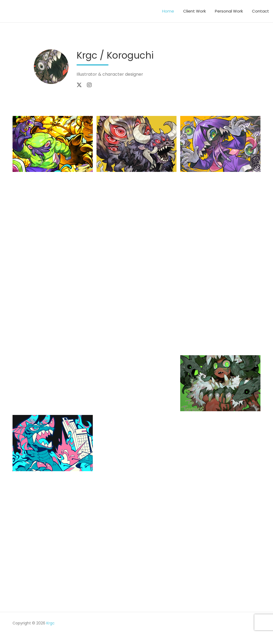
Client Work (194, 11)
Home (168, 11)
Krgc (50, 623)
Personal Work (229, 11)
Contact (260, 11)
